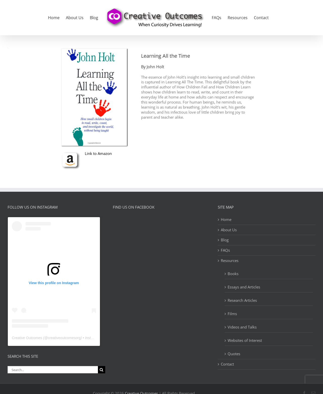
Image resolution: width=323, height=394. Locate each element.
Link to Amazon (98, 153)
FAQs (225, 250)
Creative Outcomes (27, 338)
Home (226, 219)
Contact (227, 364)
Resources (229, 260)
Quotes (234, 353)
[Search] (101, 369)
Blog (225, 240)
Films (232, 313)
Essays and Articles (244, 286)
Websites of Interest (245, 340)
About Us (229, 229)
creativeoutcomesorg (64, 338)
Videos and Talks (242, 327)
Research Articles (242, 300)
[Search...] (53, 369)
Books (233, 273)
